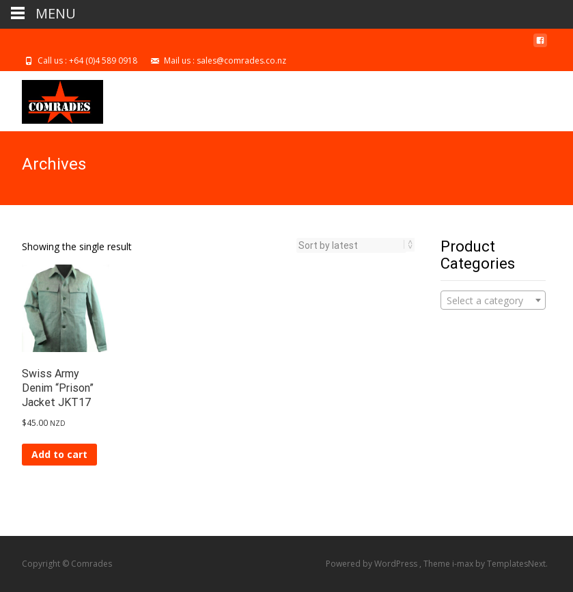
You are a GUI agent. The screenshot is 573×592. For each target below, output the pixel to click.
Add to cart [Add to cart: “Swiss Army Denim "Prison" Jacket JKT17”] (59, 454)
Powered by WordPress (372, 563)
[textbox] (493, 300)
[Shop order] (351, 245)
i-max (463, 563)
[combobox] (493, 300)
